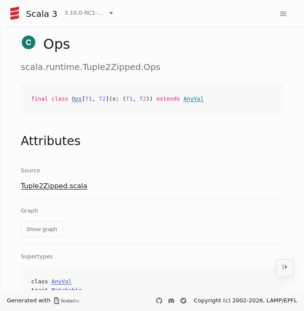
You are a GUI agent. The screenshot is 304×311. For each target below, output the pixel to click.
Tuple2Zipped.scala (54, 186)
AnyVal (193, 98)
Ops (77, 98)
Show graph (41, 229)
